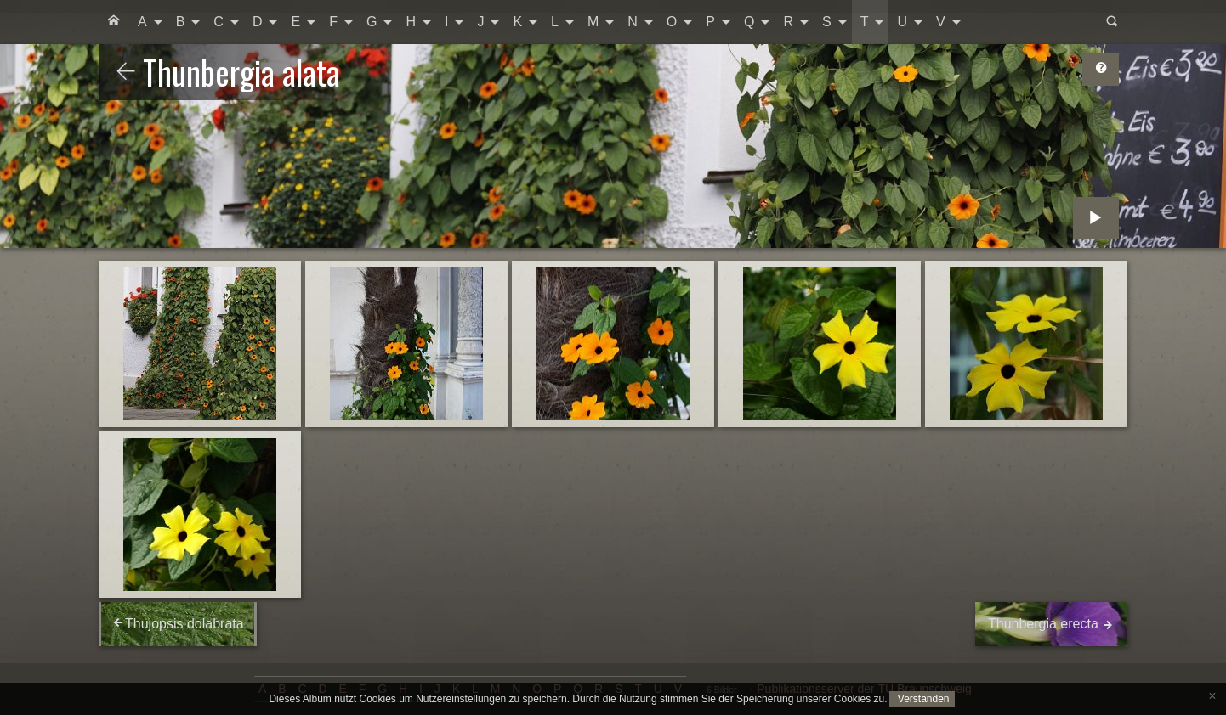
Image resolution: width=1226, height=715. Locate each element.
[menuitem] (114, 22)
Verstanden (921, 699)
